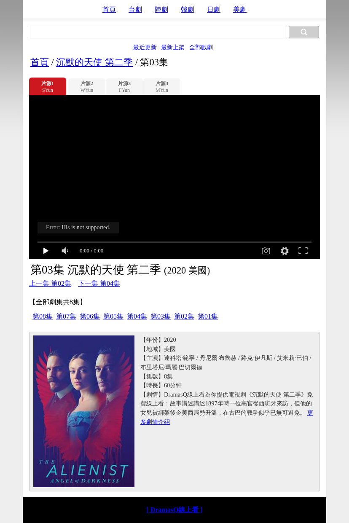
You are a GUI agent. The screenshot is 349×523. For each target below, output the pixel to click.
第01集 (208, 316)
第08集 (42, 316)
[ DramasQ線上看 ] (174, 509)
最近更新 (145, 47)
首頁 (109, 9)
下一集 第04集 (99, 283)
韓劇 (187, 9)
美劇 (240, 9)
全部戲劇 (201, 47)
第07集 (66, 316)
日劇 (213, 9)
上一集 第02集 (50, 283)
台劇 (135, 9)
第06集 (90, 316)
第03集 (160, 316)
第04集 (137, 316)
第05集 (113, 316)
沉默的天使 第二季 (94, 62)
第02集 (184, 316)
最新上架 (173, 47)
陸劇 (161, 9)
